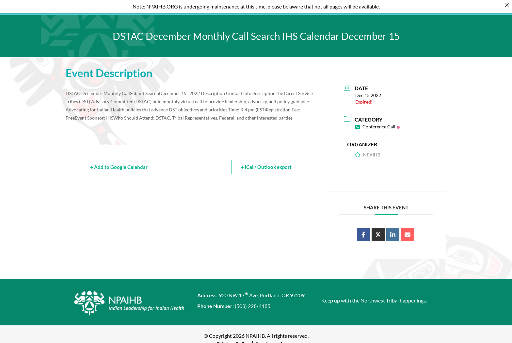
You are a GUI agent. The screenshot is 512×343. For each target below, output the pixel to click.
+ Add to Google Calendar (119, 163)
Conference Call (377, 123)
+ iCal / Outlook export (266, 163)
